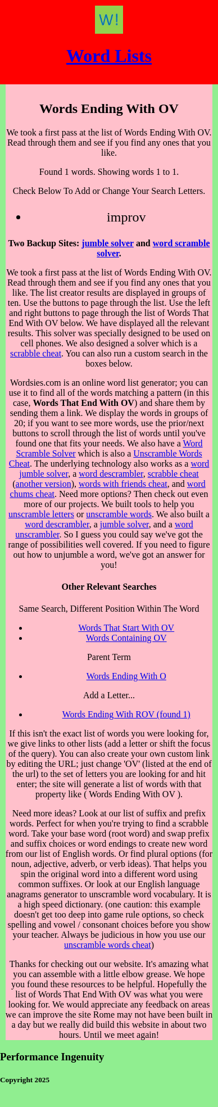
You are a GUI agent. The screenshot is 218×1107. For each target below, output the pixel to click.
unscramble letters (41, 514)
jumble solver (107, 243)
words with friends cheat (123, 484)
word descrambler (111, 473)
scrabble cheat (35, 353)
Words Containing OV (126, 638)
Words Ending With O (126, 676)
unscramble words (119, 514)
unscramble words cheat (107, 945)
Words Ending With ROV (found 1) (126, 714)
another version (43, 484)
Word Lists (109, 56)
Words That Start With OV (126, 627)
